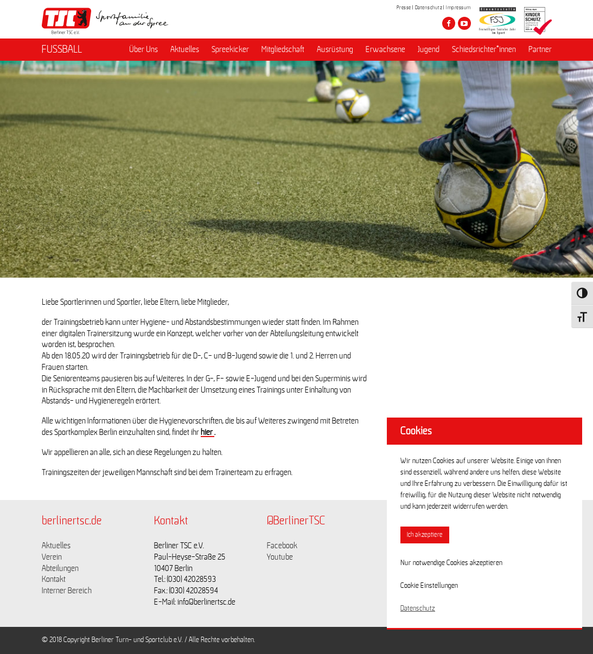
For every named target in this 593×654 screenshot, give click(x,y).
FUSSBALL (62, 49)
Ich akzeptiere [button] (425, 534)
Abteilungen (60, 568)
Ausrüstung (335, 49)
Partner (540, 49)
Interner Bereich (67, 590)
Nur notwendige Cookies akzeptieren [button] (451, 563)
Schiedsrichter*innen (484, 49)
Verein (52, 557)
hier (207, 432)
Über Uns (143, 49)
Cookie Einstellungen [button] (429, 585)
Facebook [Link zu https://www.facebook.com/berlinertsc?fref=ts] (282, 545)
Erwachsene (385, 49)
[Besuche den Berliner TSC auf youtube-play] (464, 23)
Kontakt (54, 579)
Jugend (428, 49)
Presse (404, 7)
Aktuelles (184, 49)
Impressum (458, 7)
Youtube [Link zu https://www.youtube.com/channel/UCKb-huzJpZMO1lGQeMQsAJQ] (280, 557)
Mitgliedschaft (283, 49)
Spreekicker (230, 49)
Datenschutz (429, 7)
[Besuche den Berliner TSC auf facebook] (448, 23)
